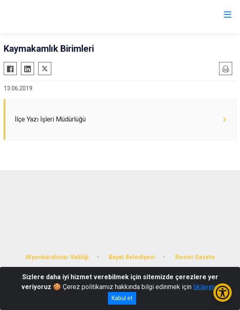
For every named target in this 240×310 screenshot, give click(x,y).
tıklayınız (206, 287)
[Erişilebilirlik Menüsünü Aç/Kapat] (222, 292)
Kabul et (122, 298)
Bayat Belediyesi (132, 257)
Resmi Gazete (195, 257)
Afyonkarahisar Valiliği (57, 257)
